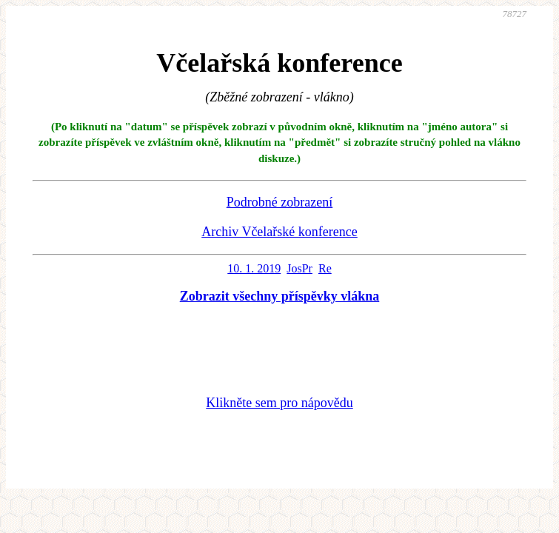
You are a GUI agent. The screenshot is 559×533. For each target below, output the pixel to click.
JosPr (299, 268)
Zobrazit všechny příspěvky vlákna (280, 296)
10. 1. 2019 (254, 268)
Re (325, 268)
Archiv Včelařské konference (279, 231)
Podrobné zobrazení (279, 202)
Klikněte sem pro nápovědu (279, 402)
